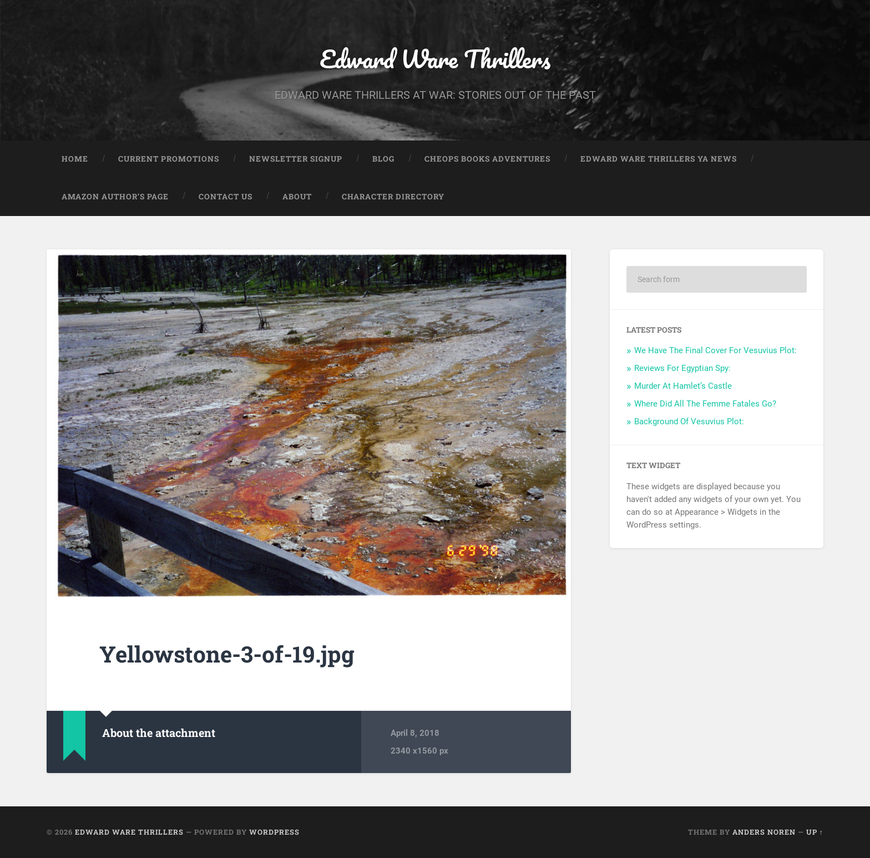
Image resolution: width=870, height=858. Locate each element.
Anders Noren (764, 831)
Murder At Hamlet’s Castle (683, 386)
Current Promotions (168, 159)
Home (75, 159)
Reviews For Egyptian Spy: (682, 368)
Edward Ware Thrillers (435, 58)
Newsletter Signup (295, 159)
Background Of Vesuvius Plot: (689, 422)
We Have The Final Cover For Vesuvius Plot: (715, 350)
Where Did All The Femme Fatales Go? (705, 404)
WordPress (274, 831)
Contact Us (225, 197)
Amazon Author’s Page (115, 197)
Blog (383, 159)
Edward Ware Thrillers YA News (658, 159)
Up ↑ (814, 831)
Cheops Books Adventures (487, 159)
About (297, 197)
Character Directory (393, 197)
